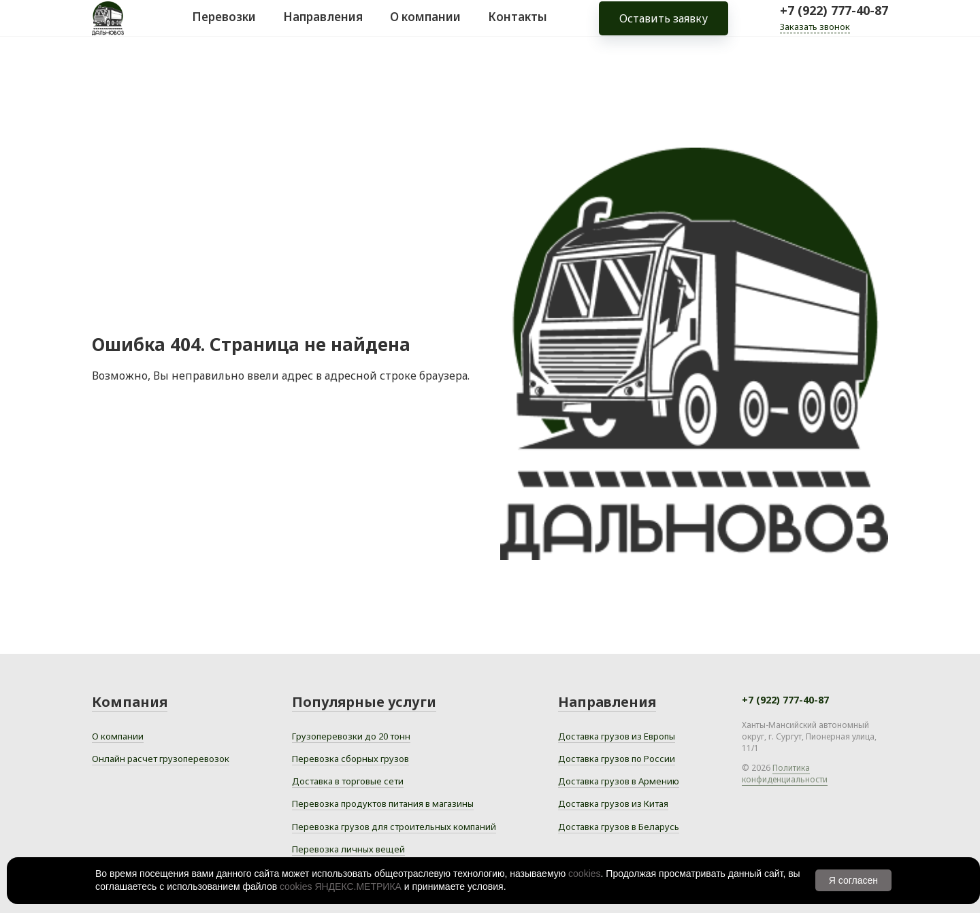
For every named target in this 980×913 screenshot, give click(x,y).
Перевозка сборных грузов (350, 758)
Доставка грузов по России (616, 758)
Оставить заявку (663, 27)
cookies (584, 873)
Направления (323, 26)
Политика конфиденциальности (785, 773)
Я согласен (853, 880)
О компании (425, 26)
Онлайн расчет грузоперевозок (160, 758)
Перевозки (224, 26)
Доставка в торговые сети (348, 781)
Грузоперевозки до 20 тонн (351, 736)
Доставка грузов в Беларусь (618, 826)
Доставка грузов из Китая (613, 803)
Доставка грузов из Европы (616, 736)
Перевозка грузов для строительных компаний (394, 826)
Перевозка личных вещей (348, 849)
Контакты (517, 26)
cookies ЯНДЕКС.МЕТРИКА (341, 886)
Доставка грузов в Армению (618, 781)
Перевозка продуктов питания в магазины (383, 803)
